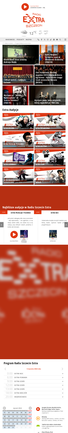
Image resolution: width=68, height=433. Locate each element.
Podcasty (20, 40)
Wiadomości (10, 40)
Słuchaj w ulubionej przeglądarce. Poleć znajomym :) (52, 410)
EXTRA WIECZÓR (34, 393)
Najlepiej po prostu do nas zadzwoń (38, 40)
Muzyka (29, 40)
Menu (65, 40)
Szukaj (60, 40)
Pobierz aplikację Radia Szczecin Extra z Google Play (52, 426)
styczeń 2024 (17, 408)
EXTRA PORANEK (34, 377)
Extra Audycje (10, 110)
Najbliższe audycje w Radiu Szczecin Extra (26, 207)
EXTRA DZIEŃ (34, 381)
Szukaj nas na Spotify (54, 40)
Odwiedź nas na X (44, 40)
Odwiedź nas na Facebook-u (41, 40)
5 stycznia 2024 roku (34, 369)
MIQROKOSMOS (34, 397)
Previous (2, 224)
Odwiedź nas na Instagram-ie (47, 40)
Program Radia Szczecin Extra (23, 43)
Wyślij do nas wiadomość (57, 40)
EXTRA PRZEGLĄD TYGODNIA (21, 213)
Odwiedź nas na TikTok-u (50, 40)
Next (66, 224)
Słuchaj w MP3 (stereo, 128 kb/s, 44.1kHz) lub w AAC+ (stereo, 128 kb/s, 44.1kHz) (53, 418)
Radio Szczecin (8, 43)
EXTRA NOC (34, 373)
